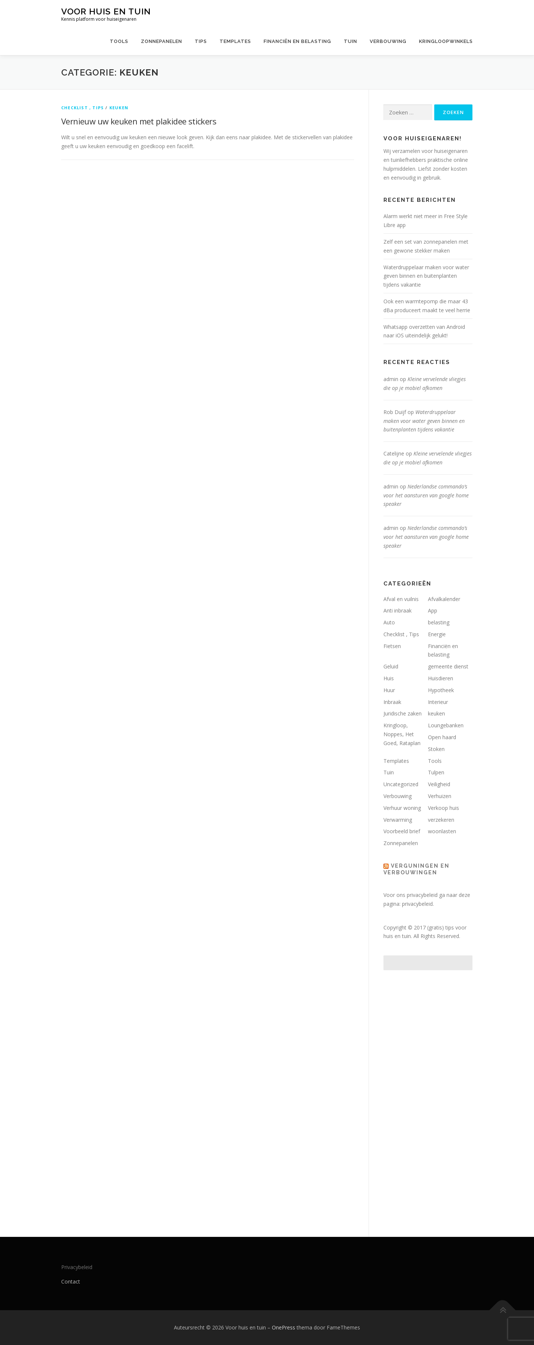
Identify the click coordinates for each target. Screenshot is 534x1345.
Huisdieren (440, 678)
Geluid (390, 666)
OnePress (283, 1327)
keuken (118, 107)
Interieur (438, 701)
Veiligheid (439, 784)
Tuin (350, 41)
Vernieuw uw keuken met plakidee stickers (138, 121)
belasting (438, 622)
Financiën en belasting (297, 41)
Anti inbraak (397, 610)
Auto (389, 622)
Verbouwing (388, 41)
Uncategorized (400, 784)
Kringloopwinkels (446, 41)
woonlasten (442, 831)
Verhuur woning (402, 807)
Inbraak (392, 701)
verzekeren (441, 819)
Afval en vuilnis (401, 599)
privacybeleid (417, 903)
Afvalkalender (444, 599)
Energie (437, 634)
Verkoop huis (443, 807)
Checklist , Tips (82, 107)
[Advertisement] (427, 1096)
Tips (201, 41)
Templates (235, 41)
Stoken (436, 748)
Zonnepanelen (161, 41)
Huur (389, 690)
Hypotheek (441, 690)
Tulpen (436, 772)
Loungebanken (446, 725)
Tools (119, 41)
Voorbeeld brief (401, 831)
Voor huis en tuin (106, 11)
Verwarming (397, 819)
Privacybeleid (76, 1267)
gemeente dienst (448, 666)
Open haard (442, 737)
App (432, 610)
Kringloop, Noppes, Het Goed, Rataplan (402, 734)
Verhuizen (439, 796)
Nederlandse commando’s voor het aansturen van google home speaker (426, 495)
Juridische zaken (402, 713)
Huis (388, 678)
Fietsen (392, 646)
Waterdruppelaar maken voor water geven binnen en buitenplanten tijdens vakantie (426, 276)
